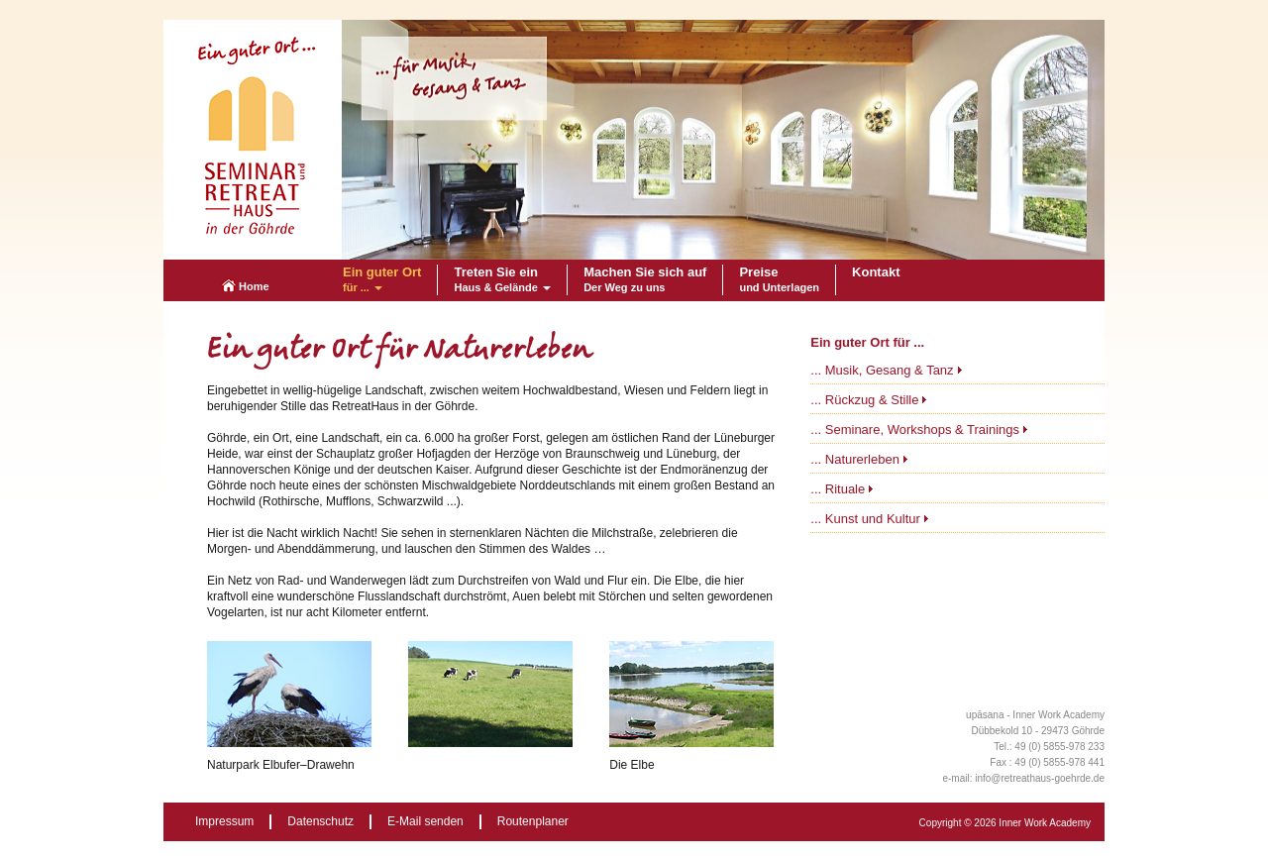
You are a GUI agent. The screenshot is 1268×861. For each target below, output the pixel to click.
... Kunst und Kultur (865, 518)
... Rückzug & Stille (864, 399)
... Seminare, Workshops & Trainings (914, 429)
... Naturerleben (854, 459)
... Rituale (837, 489)
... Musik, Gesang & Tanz (881, 370)
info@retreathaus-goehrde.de (1040, 778)
